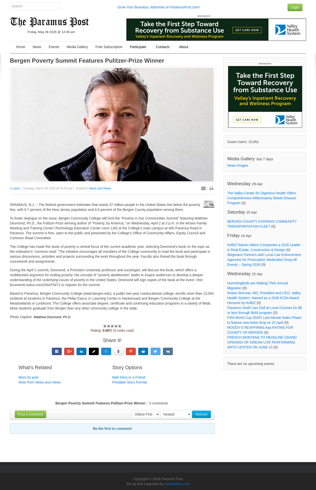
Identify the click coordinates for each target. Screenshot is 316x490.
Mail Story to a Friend (128, 377)
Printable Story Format (129, 382)
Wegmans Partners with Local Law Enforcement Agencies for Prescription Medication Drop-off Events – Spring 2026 (264, 260)
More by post (29, 377)
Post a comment (30, 414)
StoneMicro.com (177, 484)
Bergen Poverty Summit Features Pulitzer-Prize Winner (87, 60)
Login (295, 7)
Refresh (201, 414)
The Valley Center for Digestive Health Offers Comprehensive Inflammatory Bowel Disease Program (261, 198)
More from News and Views (40, 382)
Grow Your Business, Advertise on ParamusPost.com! (158, 7)
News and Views (100, 188)
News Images (237, 165)
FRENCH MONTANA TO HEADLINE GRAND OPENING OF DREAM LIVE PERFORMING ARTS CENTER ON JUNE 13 (262, 342)
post (17, 188)
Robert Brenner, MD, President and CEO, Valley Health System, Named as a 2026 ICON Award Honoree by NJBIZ (264, 298)
